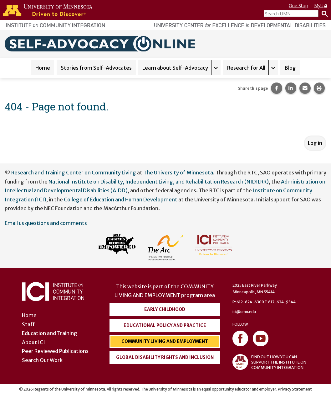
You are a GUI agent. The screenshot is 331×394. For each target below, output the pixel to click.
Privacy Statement (295, 389)
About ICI (33, 342)
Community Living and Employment (164, 341)
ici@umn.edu (244, 311)
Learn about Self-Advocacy (175, 68)
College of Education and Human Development (120, 199)
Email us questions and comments (46, 223)
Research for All (246, 68)
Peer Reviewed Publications (55, 351)
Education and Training (49, 333)
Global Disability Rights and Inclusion (165, 357)
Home (42, 68)
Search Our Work (42, 360)
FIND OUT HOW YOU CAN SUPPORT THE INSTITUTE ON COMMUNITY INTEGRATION (269, 362)
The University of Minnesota (178, 172)
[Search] (323, 13)
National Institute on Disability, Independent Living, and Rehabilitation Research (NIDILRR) (158, 181)
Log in (315, 143)
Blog (290, 68)
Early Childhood (164, 309)
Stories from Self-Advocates (96, 68)
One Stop (298, 5)
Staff (28, 324)
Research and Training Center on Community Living (73, 172)
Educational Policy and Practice (165, 325)
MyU (321, 5)
